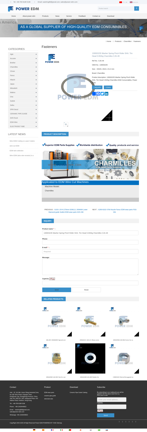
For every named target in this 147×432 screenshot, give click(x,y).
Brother (12, 63)
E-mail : (46, 247)
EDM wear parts (49, 392)
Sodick (12, 101)
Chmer (12, 71)
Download (110, 16)
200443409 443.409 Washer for (89, 377)
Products (45, 16)
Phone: (45, 239)
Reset (86, 290)
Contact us (96, 16)
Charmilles (127, 41)
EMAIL (108, 87)
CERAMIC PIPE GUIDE (18, 114)
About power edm (29, 16)
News (57, 16)
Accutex (13, 58)
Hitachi (12, 80)
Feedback (82, 16)
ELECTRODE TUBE (17, 126)
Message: (46, 257)
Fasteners (137, 41)
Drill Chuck (14, 118)
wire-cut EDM (14, 146)
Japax (12, 84)
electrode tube (48, 399)
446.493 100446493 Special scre (56, 340)
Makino (12, 92)
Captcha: (45, 279)
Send (57, 290)
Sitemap (59, 423)
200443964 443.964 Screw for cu (123, 340)
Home (13, 16)
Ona (11, 97)
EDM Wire (13, 122)
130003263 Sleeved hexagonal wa (123, 377)
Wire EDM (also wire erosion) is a (22, 155)
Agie (11, 54)
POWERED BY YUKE (50, 423)
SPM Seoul (14, 109)
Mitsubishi (13, 88)
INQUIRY (97, 87)
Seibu (12, 105)
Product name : (48, 229)
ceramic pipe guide (50, 396)
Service (69, 16)
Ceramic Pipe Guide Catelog (78, 392)
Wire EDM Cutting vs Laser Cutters (22, 141)
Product (47, 387)
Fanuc (12, 75)
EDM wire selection (16, 151)
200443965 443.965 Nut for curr (56, 377)
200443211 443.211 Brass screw (89, 340)
